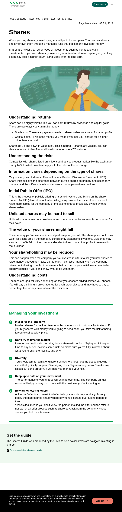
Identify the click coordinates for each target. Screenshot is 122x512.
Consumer (22, 19)
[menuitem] (110, 4)
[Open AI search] (100, 4)
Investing (34, 19)
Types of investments (52, 19)
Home (12, 19)
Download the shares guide (26, 450)
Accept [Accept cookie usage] (102, 500)
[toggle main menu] (112, 4)
